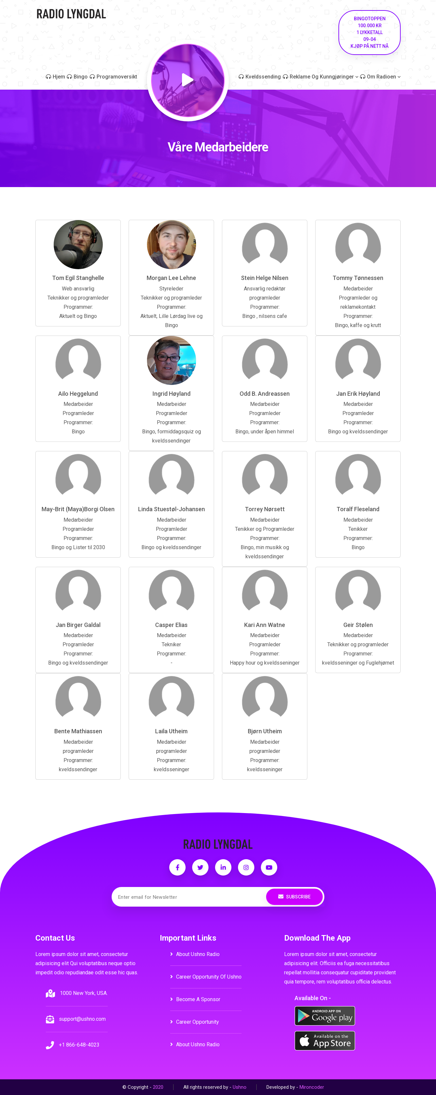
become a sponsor (195, 999)
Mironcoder (312, 1087)
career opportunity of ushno (206, 977)
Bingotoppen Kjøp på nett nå (370, 32)
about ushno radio (195, 954)
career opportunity (194, 1022)
